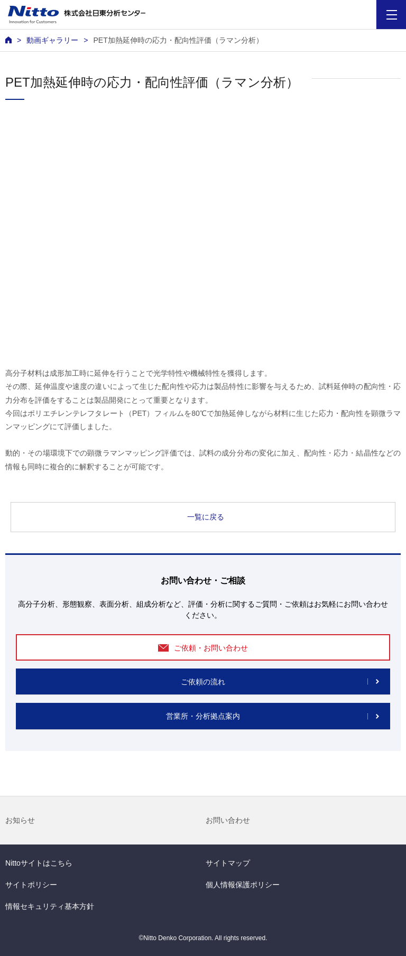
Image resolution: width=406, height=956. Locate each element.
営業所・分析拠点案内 (203, 716)
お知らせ (20, 820)
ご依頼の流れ (203, 681)
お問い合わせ (228, 820)
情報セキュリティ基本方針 (49, 906)
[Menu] (391, 14)
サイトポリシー (31, 884)
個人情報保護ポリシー (243, 884)
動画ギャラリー (52, 40)
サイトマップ (228, 863)
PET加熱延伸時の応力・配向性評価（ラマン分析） (178, 40)
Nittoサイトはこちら (38, 863)
